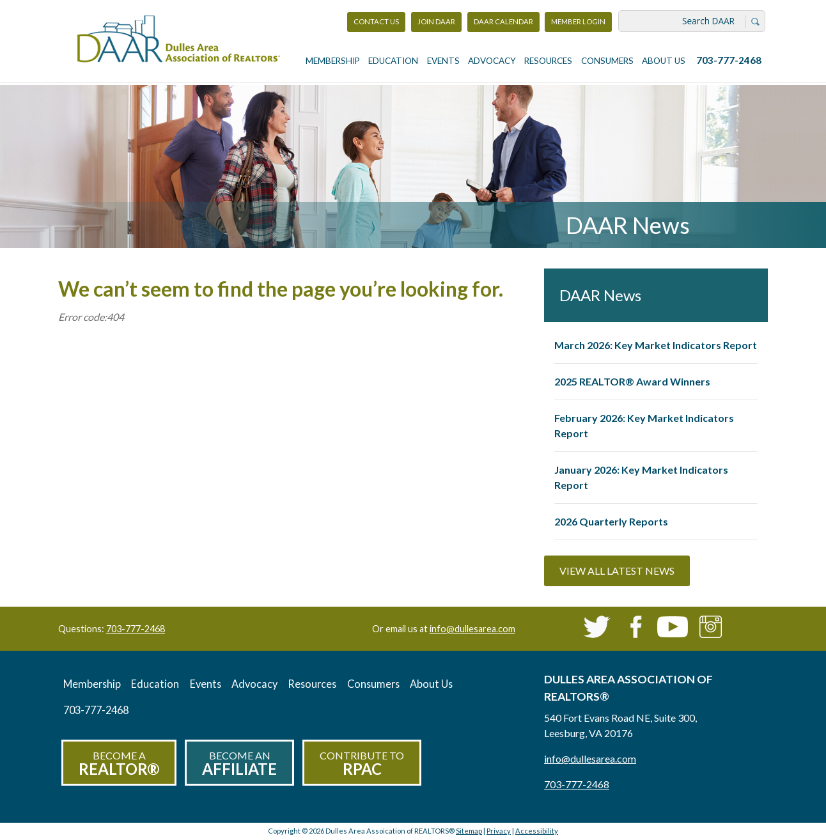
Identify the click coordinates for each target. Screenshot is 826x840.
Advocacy (492, 61)
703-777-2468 (728, 60)
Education (393, 61)
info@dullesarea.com (472, 628)
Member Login (577, 24)
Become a (119, 763)
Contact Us (376, 21)
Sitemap (469, 831)
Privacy (499, 831)
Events (443, 61)
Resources (548, 61)
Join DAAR (436, 21)
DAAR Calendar (503, 21)
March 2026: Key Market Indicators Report (655, 345)
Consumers (607, 61)
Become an (239, 763)
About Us (663, 61)
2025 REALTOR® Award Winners (632, 381)
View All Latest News (616, 570)
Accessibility (536, 831)
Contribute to (362, 763)
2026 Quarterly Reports (611, 521)
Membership (333, 61)
